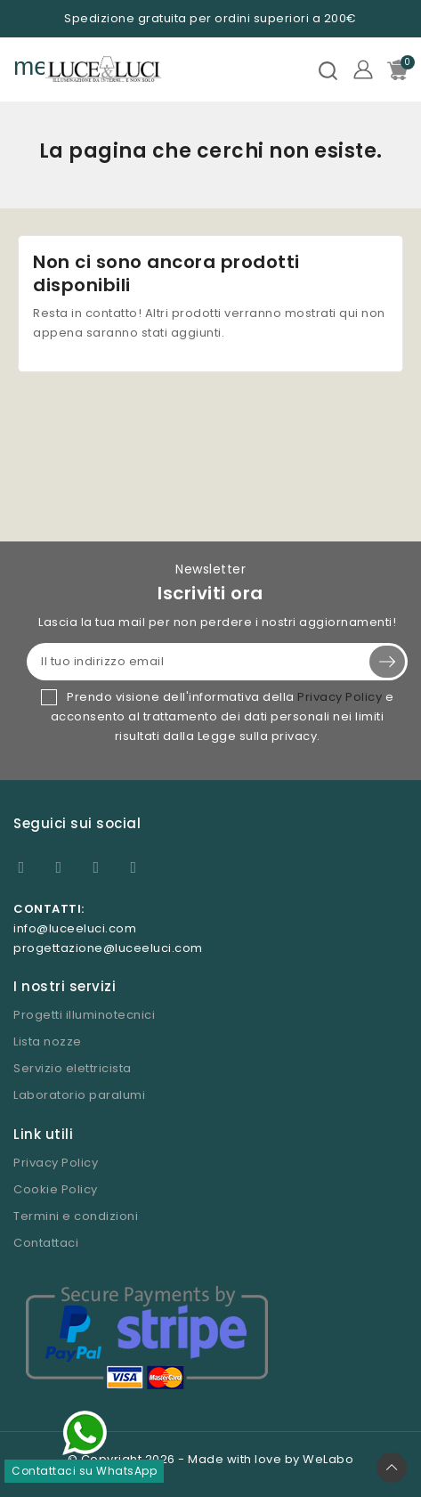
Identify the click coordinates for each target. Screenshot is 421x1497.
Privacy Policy (339, 696)
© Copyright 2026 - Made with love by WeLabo (211, 1459)
